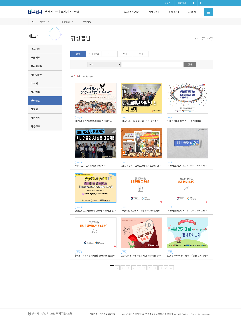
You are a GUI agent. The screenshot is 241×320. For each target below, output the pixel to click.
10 (161, 267)
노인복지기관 (131, 12)
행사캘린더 (37, 66)
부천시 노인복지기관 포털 (61, 12)
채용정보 (35, 126)
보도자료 (35, 57)
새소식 (192, 12)
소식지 (34, 83)
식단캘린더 (37, 75)
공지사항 (35, 49)
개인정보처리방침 (107, 314)
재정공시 (35, 118)
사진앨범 (35, 92)
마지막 (171, 267)
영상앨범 (65, 21)
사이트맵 (93, 314)
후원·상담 (173, 12)
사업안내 (153, 12)
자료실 (34, 109)
